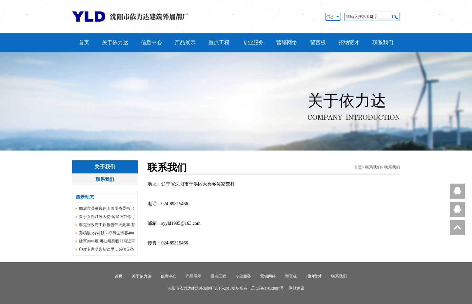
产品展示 (185, 42)
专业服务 (253, 42)
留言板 (318, 42)
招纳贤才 (349, 42)
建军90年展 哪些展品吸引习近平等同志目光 (107, 242)
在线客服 (457, 193)
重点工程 (218, 42)
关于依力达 (115, 42)
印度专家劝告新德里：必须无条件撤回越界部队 (106, 250)
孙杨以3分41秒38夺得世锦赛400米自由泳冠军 (106, 234)
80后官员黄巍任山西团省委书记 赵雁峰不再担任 (106, 209)
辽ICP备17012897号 (267, 288)
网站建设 (297, 288)
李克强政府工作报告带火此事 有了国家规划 (107, 226)
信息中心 (151, 42)
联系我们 (382, 42)
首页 (84, 42)
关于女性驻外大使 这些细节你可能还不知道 (107, 217)
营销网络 (286, 42)
